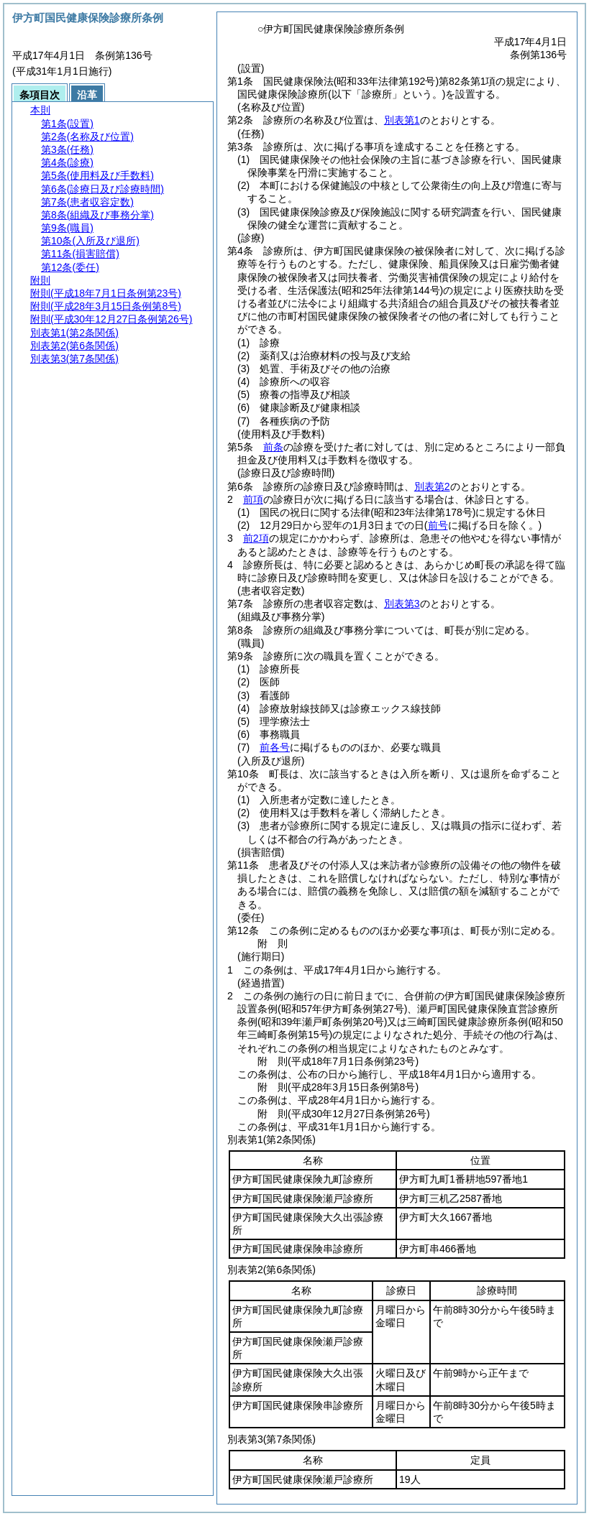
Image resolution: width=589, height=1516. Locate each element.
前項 (253, 499)
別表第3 (402, 603)
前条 (273, 447)
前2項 (256, 538)
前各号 (275, 747)
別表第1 (402, 120)
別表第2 (432, 486)
